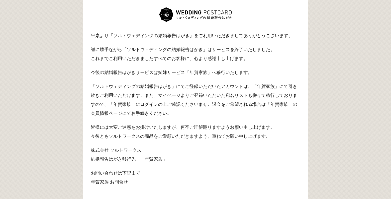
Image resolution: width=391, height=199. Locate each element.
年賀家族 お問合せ (109, 182)
